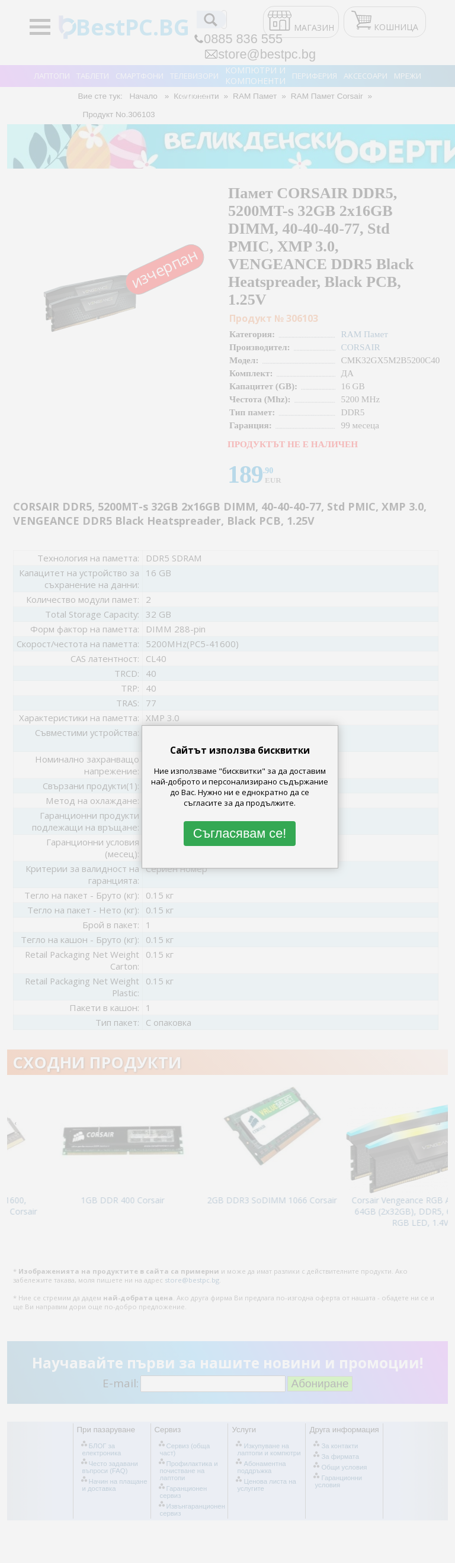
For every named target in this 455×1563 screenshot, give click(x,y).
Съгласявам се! (240, 833)
